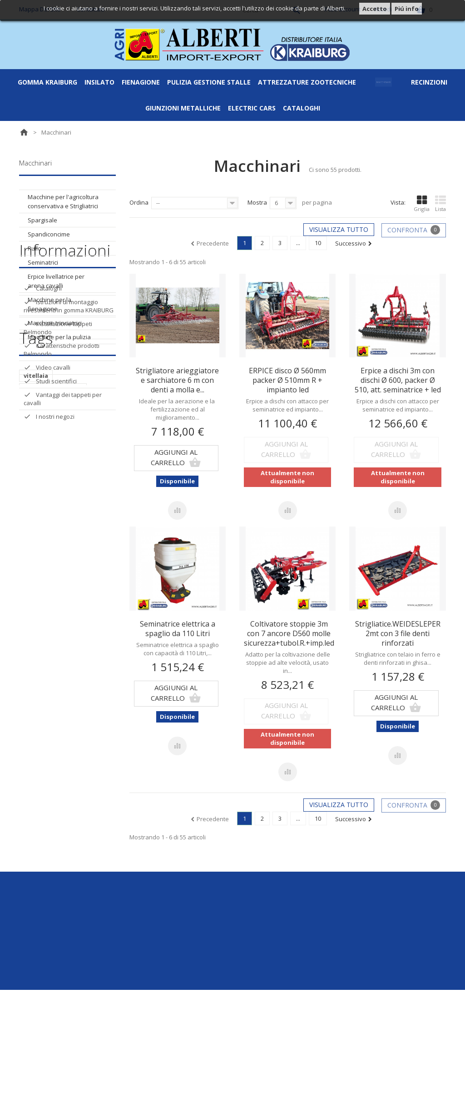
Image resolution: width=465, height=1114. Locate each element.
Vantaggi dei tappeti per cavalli (63, 519)
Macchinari (383, 82)
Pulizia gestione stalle (209, 82)
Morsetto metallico (53, 720)
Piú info (407, 9)
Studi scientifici (56, 501)
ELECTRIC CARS (252, 108)
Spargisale (42, 220)
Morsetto (38, 692)
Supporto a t (43, 665)
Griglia (422, 203)
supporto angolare (53, 624)
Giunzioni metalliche (183, 108)
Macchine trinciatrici (55, 323)
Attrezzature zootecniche (307, 82)
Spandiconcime (49, 234)
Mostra (257, 202)
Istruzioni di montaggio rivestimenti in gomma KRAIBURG (69, 426)
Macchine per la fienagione (49, 304)
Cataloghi (301, 108)
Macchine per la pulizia (59, 337)
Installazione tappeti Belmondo (58, 448)
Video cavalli (52, 487)
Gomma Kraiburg (47, 82)
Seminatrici (43, 262)
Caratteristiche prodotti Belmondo (61, 470)
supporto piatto (49, 733)
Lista (440, 203)
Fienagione (141, 82)
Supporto (39, 638)
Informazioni (65, 374)
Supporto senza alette (59, 706)
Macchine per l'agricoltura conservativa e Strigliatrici (63, 201)
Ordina (138, 202)
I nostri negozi (54, 536)
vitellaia (36, 611)
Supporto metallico (54, 651)
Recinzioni (429, 82)
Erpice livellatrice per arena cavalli (56, 281)
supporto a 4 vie (48, 679)
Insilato (99, 82)
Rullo (34, 248)
